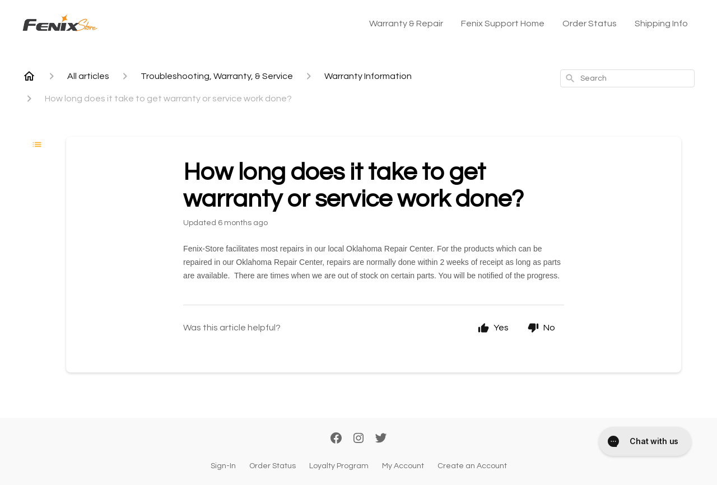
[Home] (29, 76)
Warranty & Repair (406, 23)
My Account (403, 466)
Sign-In (223, 466)
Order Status (589, 23)
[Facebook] (336, 439)
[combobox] (627, 78)
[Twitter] (381, 439)
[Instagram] (358, 439)
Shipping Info (661, 23)
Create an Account (472, 466)
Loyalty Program (339, 466)
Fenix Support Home (502, 23)
